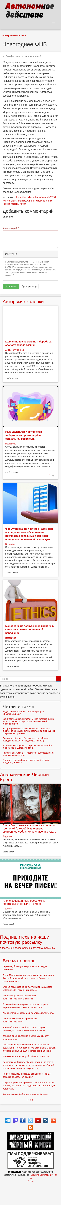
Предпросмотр (29, 286)
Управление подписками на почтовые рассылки (27, 948)
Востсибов (10, 443)
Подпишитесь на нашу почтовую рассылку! (24, 939)
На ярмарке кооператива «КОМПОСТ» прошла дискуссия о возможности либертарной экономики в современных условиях (29, 731)
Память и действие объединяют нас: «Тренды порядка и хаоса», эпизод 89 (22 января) (26, 739)
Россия (6, 204)
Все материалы (19, 960)
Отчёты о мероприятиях (39, 200)
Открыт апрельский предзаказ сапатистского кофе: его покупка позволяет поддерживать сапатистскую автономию (29, 1085)
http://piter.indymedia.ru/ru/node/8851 (35, 197)
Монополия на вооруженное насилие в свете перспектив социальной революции (29, 629)
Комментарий (11, 228)
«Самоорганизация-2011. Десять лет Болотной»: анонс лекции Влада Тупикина (27, 746)
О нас (30, 1181)
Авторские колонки (23, 301)
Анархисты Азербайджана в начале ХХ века (25, 1094)
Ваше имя (8, 216)
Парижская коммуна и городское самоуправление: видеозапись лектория (28, 754)
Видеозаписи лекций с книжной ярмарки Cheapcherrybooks (23, 712)
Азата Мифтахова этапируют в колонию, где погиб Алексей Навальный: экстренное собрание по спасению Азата (29, 828)
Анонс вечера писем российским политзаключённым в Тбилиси (24, 902)
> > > (30, 1100)
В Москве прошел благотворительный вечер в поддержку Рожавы (26, 761)
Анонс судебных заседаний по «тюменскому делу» (28, 1013)
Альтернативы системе (14, 35)
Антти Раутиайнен (14, 350)
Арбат (23, 204)
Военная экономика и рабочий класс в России (26, 1056)
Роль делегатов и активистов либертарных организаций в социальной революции (23, 435)
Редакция (7, 836)
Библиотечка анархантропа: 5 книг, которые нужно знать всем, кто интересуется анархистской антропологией (28, 721)
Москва (15, 204)
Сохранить (10, 286)
